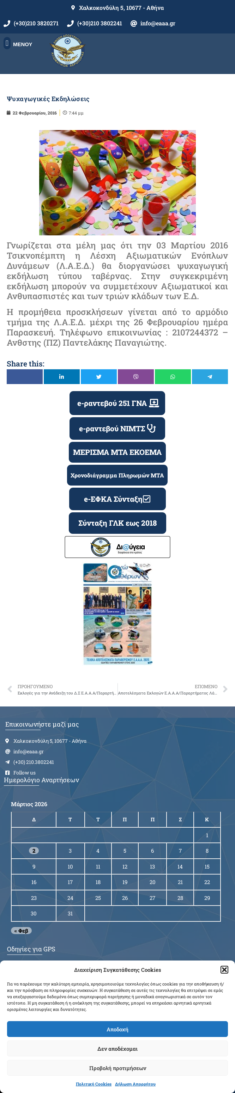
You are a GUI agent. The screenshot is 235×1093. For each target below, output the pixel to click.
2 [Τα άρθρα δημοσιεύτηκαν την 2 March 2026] (33, 850)
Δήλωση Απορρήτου (135, 1084)
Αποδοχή (117, 1029)
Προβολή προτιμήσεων (117, 1068)
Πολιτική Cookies (94, 1084)
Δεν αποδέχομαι (117, 1048)
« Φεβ (21, 930)
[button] (224, 969)
